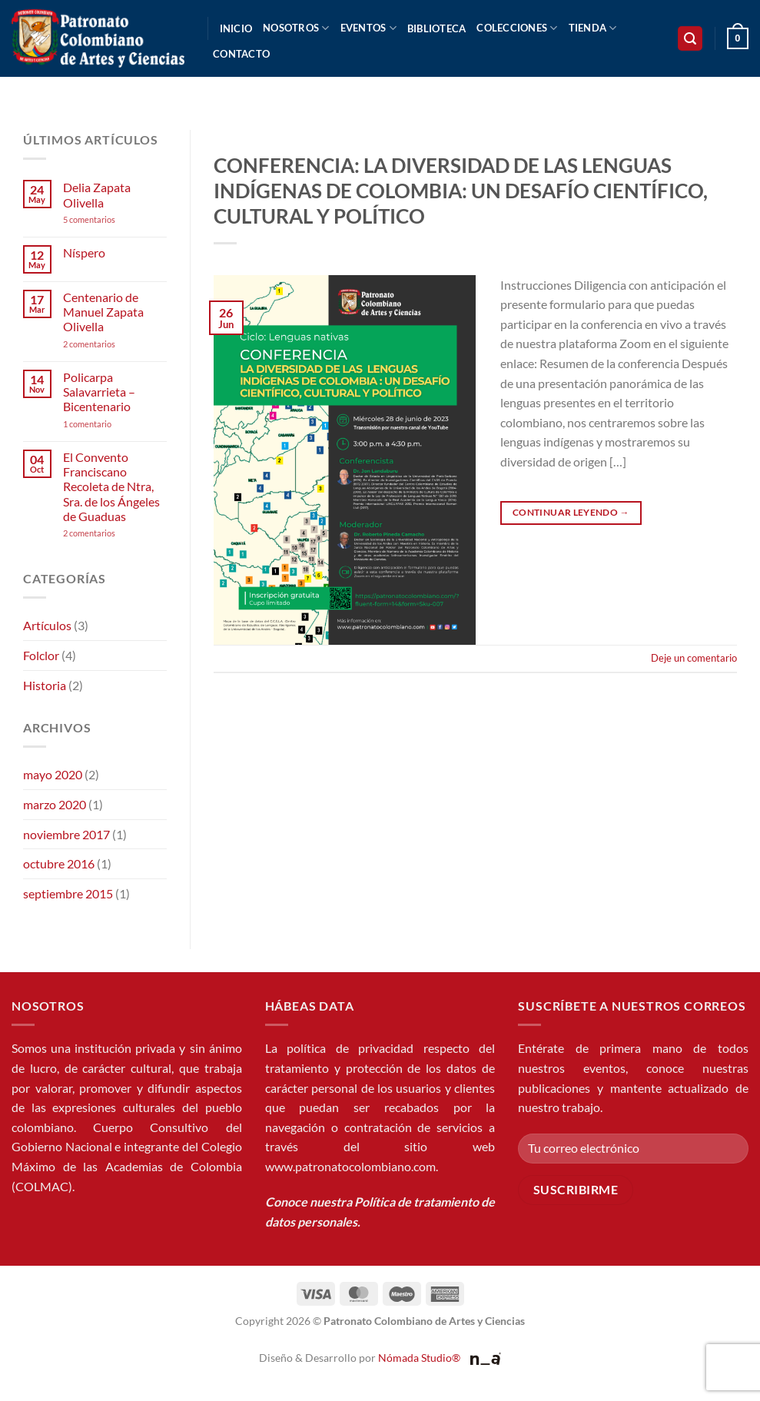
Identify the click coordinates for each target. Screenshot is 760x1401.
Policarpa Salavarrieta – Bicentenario (99, 391)
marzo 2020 (54, 804)
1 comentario (110, 424)
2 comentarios (110, 344)
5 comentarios (103, 219)
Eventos (368, 28)
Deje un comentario (694, 658)
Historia (44, 685)
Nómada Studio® (419, 1357)
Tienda (593, 28)
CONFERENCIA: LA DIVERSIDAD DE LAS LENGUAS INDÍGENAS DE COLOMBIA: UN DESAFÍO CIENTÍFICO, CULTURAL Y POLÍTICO (461, 191)
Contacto (241, 54)
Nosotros (296, 28)
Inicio (236, 28)
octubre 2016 (59, 863)
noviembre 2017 (66, 834)
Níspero (84, 252)
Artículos (47, 625)
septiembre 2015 (68, 893)
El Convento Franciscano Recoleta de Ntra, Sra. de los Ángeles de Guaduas (111, 486)
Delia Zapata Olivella (97, 194)
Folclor (41, 655)
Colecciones (516, 28)
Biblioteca (436, 28)
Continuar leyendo (571, 512)
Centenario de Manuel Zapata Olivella (103, 312)
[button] (690, 38)
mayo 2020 (52, 774)
